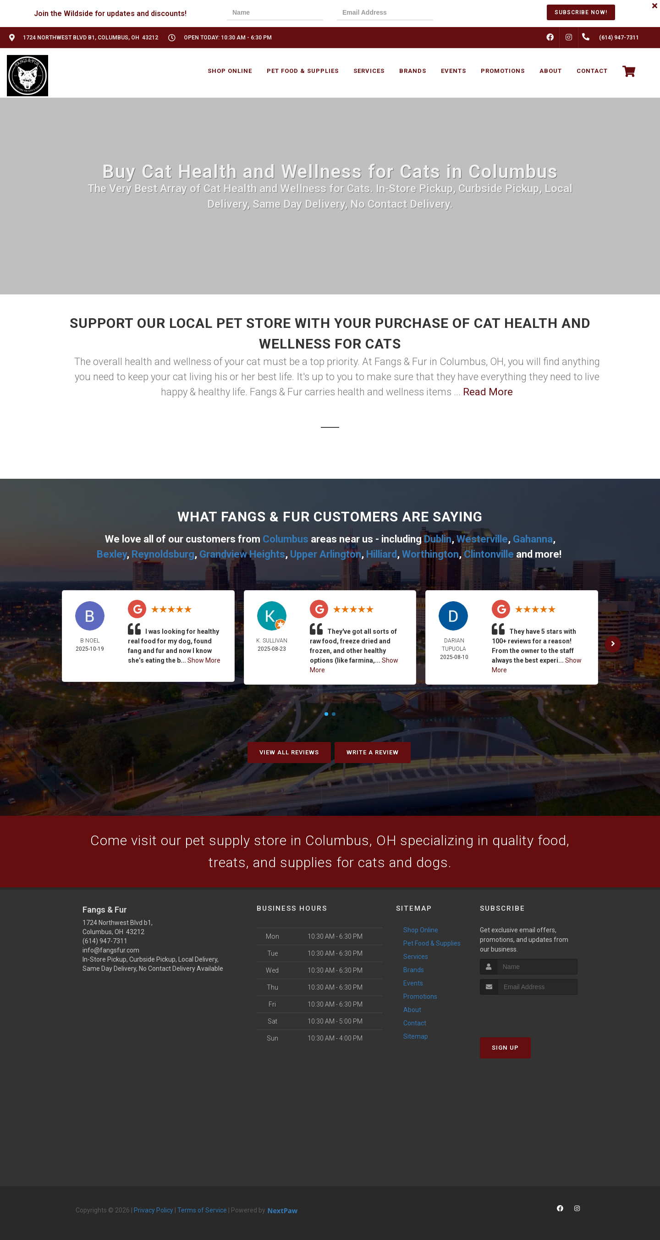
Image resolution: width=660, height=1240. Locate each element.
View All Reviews (289, 752)
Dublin (437, 539)
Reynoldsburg (163, 554)
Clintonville (489, 554)
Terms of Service (202, 1210)
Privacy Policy (153, 1210)
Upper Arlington (325, 554)
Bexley (111, 554)
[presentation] (478, 13)
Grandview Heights (242, 554)
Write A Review (372, 752)
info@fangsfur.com (110, 950)
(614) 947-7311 (104, 941)
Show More (203, 660)
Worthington (430, 554)
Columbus (285, 539)
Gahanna (533, 539)
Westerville (482, 539)
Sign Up (505, 1047)
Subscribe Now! (581, 12)
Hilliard (381, 554)
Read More (488, 392)
